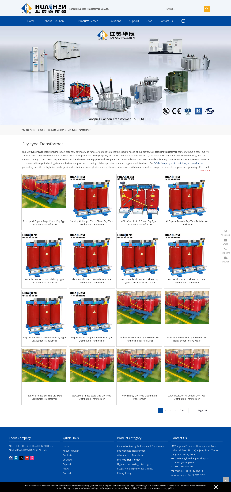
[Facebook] (11, 457)
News (66, 468)
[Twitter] (21, 457)
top (226, 480)
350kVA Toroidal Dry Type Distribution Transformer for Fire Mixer (139, 339)
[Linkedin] (16, 457)
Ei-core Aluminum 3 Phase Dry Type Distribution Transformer (186, 281)
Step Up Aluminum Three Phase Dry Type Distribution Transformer (44, 339)
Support (67, 463)
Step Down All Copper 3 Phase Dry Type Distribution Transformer (92, 339)
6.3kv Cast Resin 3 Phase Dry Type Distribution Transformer (139, 223)
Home (66, 445)
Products (67, 454)
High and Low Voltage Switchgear (134, 463)
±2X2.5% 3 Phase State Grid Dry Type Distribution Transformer (91, 397)
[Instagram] (32, 457)
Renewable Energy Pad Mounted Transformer (141, 445)
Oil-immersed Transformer (131, 454)
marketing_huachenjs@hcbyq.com (192, 458)
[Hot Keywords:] (207, 9)
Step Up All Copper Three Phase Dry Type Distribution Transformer (91, 223)
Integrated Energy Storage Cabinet (135, 468)
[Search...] (184, 9)
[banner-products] (115, 75)
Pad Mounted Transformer (131, 450)
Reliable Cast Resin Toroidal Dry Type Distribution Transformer (44, 281)
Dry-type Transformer (128, 459)
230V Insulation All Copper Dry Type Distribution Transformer (186, 397)
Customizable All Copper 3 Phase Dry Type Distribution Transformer (139, 281)
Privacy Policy (124, 472)
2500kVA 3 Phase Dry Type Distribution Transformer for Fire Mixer (187, 339)
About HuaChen (71, 450)
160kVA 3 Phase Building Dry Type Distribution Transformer (44, 397)
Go (206, 409)
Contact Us (68, 472)
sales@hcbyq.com (184, 462)
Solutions (67, 459)
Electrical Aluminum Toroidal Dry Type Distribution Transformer (91, 281)
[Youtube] (27, 457)
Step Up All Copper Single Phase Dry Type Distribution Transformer (44, 223)
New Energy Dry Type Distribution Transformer (139, 397)
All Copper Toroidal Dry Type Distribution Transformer (187, 223)
